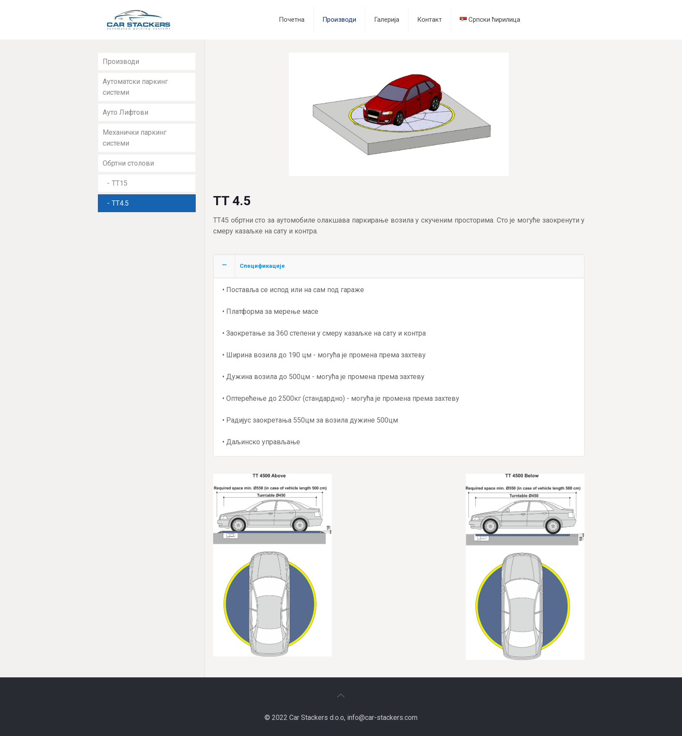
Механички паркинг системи (135, 137)
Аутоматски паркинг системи (135, 87)
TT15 (119, 183)
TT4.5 (120, 203)
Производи (121, 61)
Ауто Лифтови (125, 112)
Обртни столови (128, 163)
